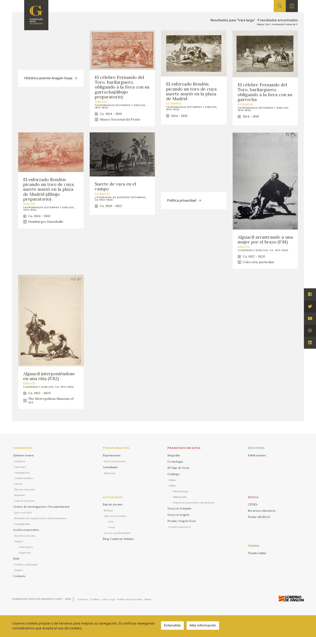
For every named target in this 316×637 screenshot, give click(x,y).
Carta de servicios (24, 500)
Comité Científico (24, 478)
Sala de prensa (112, 504)
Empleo (18, 570)
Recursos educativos (261, 510)
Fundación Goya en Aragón (32, 599)
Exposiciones (112, 455)
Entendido (172, 625)
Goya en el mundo (179, 508)
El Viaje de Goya (178, 468)
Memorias (109, 473)
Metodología (180, 491)
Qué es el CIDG (23, 512)
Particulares (26, 546)
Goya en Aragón (178, 514)
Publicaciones (257, 455)
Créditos (95, 599)
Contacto (19, 576)
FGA (111, 521)
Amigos (18, 541)
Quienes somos (23, 455)
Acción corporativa (26, 530)
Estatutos (19, 461)
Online (172, 479)
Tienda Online (257, 553)
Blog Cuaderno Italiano (118, 539)
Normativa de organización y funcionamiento (40, 518)
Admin (147, 599)
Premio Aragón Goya (181, 521)
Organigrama (22, 472)
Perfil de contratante (26, 564)
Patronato (20, 466)
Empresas (25, 552)
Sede (16, 558)
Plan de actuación (24, 489)
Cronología (175, 461)
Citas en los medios (115, 515)
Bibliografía (180, 496)
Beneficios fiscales (24, 535)
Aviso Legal (108, 599)
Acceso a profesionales (117, 532)
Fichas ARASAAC (259, 517)
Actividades (110, 467)
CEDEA (18, 483)
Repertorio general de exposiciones (193, 502)
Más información (203, 625)
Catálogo (173, 474)
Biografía (173, 455)
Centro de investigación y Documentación (41, 506)
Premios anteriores (179, 526)
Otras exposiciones (115, 461)
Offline (172, 485)
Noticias (108, 510)
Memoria (19, 495)
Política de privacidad (129, 599)
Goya (112, 527)
